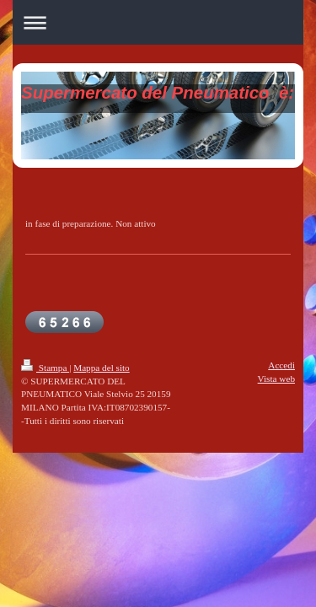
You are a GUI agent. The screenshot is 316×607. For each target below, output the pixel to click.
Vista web (276, 378)
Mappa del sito (101, 368)
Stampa (45, 368)
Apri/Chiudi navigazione (158, 22)
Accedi (281, 365)
